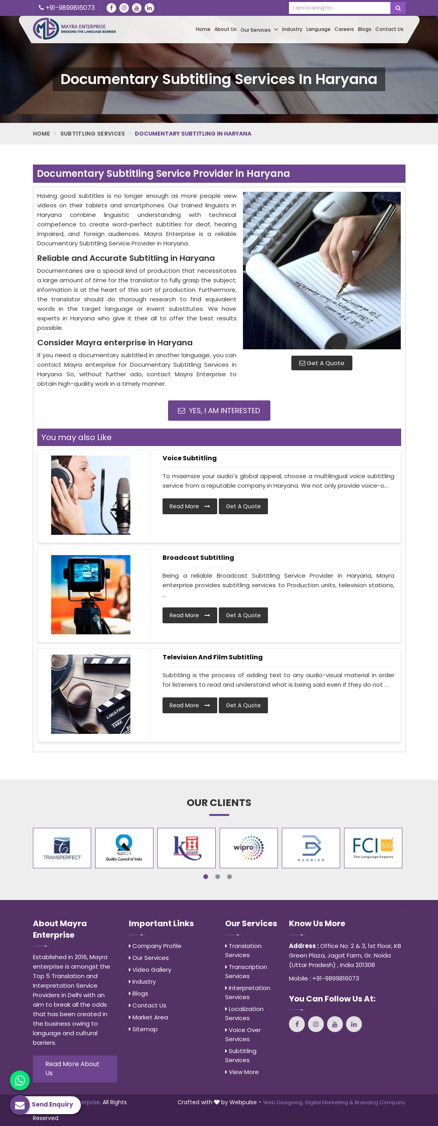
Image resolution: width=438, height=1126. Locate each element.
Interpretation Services (247, 992)
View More (242, 1072)
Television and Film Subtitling (213, 657)
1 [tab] (205, 876)
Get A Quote (321, 363)
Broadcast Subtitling (198, 557)
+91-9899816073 (67, 7)
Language (318, 29)
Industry (292, 29)
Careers (344, 29)
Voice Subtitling (190, 458)
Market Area (148, 1017)
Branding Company (380, 1102)
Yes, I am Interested (219, 411)
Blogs (364, 29)
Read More (190, 506)
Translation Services (243, 950)
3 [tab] (229, 876)
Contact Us (389, 29)
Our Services (259, 29)
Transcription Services (246, 971)
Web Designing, (283, 1102)
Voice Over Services (243, 1034)
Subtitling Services (92, 134)
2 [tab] (217, 876)
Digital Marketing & (329, 1102)
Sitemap (143, 1029)
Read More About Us (72, 1068)
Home (203, 29)
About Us (225, 29)
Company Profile (155, 946)
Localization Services (244, 1013)
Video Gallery (150, 969)
